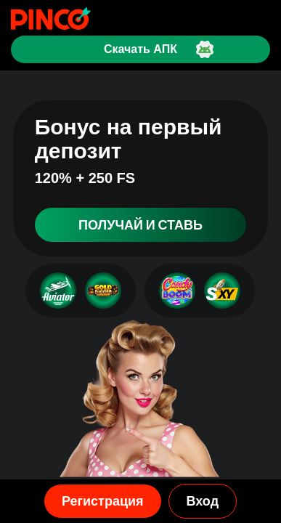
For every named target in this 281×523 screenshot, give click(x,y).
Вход (203, 501)
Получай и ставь (140, 225)
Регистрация (103, 501)
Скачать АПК (140, 49)
